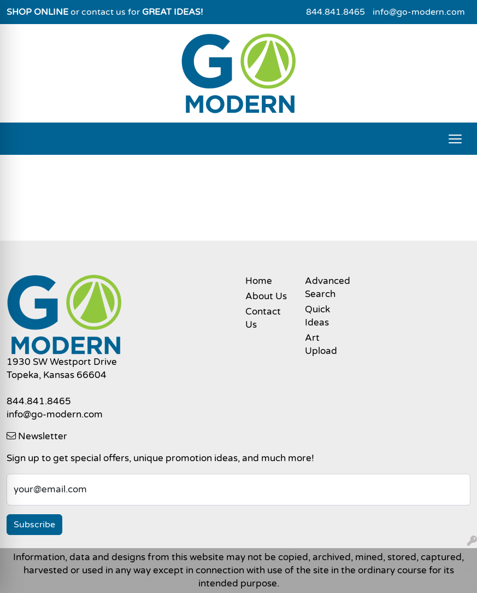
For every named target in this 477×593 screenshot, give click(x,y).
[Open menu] (455, 139)
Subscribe (34, 524)
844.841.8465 (335, 12)
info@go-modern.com (419, 12)
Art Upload (321, 344)
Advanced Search (327, 287)
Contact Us (263, 318)
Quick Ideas (317, 316)
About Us (266, 296)
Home (258, 281)
